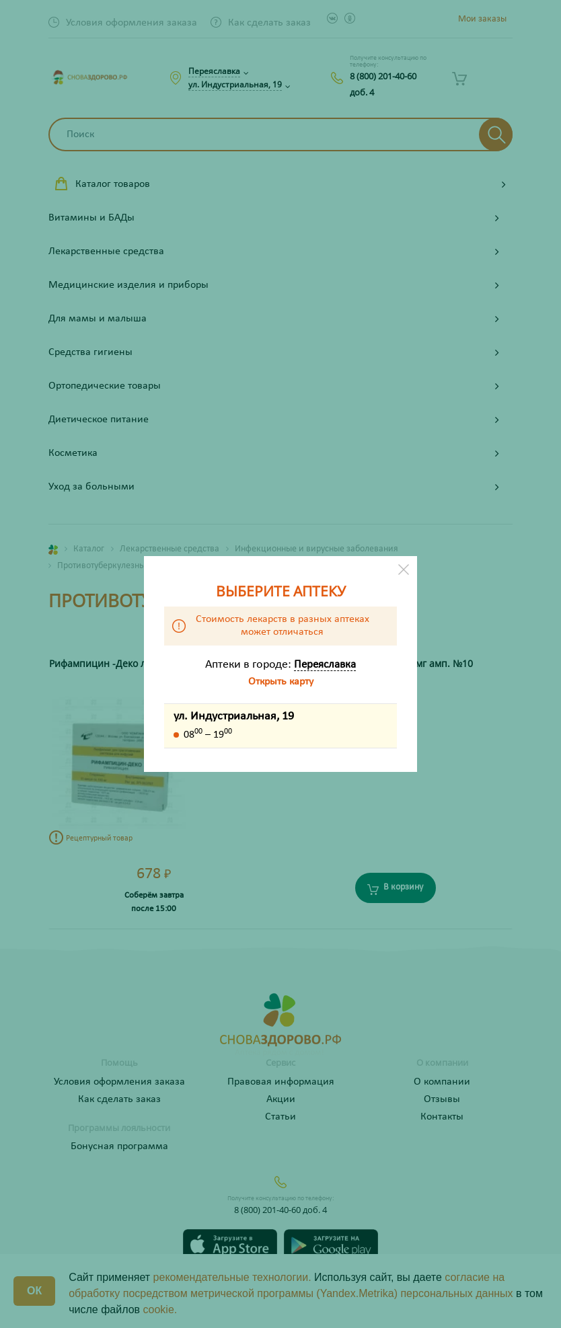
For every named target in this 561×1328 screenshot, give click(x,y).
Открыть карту (280, 681)
